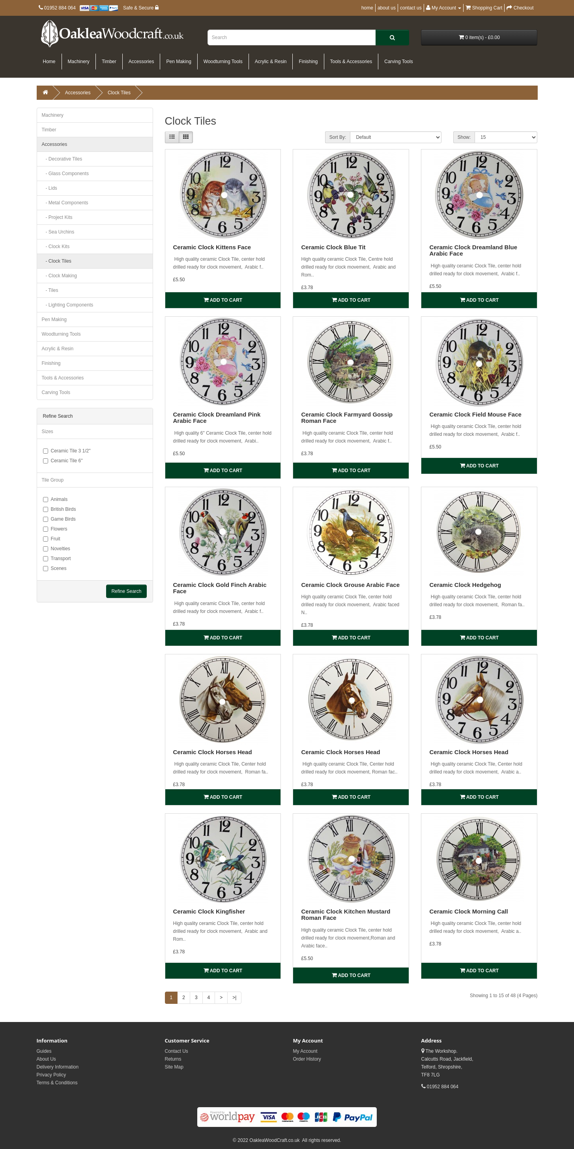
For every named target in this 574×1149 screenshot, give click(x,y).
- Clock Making (59, 275)
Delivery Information (58, 1067)
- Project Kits (57, 217)
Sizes (47, 431)
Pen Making (178, 61)
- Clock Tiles (56, 261)
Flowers (55, 529)
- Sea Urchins (58, 232)
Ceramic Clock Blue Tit (333, 247)
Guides (44, 1051)
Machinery (79, 61)
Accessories (141, 61)
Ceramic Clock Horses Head (212, 752)
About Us (46, 1059)
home (367, 8)
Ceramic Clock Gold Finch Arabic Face (220, 588)
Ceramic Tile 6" (63, 460)
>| (234, 997)
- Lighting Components (67, 305)
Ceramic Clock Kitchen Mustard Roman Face (345, 914)
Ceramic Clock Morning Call (468, 911)
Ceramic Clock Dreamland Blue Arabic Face (473, 250)
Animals (55, 499)
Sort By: (337, 137)
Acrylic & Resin (271, 61)
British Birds (59, 509)
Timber (109, 61)
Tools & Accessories (351, 61)
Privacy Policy (51, 1075)
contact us (411, 8)
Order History (307, 1059)
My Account (305, 1051)
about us (387, 8)
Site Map (174, 1067)
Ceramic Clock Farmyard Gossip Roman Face (347, 417)
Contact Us (176, 1051)
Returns (173, 1059)
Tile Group (53, 480)
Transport (57, 558)
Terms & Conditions (57, 1082)
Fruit (51, 539)
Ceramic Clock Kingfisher (209, 911)
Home (49, 61)
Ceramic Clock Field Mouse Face (475, 414)
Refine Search (126, 591)
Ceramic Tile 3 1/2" (67, 451)
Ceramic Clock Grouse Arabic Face (350, 584)
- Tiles (50, 290)
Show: (464, 137)
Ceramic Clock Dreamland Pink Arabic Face (217, 417)
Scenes (55, 568)
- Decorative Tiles (62, 159)
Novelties (56, 548)
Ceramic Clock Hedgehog (465, 584)
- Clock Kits (56, 246)
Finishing (308, 61)
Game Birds (59, 519)
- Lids (49, 188)
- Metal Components (65, 203)
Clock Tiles (119, 92)
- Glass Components (65, 173)
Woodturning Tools (223, 61)
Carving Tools (398, 61)
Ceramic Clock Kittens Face (212, 247)
